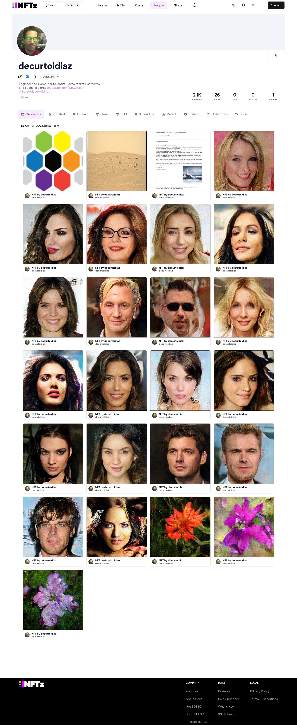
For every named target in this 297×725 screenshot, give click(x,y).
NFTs (121, 5)
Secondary (144, 114)
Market (169, 114)
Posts (139, 5)
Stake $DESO (195, 714)
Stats (178, 5)
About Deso (194, 699)
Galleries (31, 114)
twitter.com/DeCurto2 (67, 88)
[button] (27, 196)
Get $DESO (193, 707)
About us (192, 691)
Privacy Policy (260, 691)
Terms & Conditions (264, 699)
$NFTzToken (226, 714)
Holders (191, 114)
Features (224, 691)
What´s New (226, 707)
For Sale (80, 114)
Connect (276, 5)
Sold (121, 114)
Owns (102, 114)
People (158, 5)
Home (102, 5)
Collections (217, 114)
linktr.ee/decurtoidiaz (33, 91)
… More (23, 97)
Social (241, 114)
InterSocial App (196, 722)
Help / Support (228, 699)
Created (57, 114)
